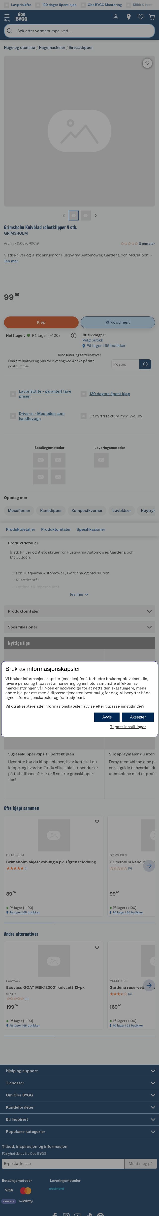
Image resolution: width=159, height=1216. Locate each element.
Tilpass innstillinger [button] (128, 726)
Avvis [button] (107, 717)
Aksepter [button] (138, 717)
